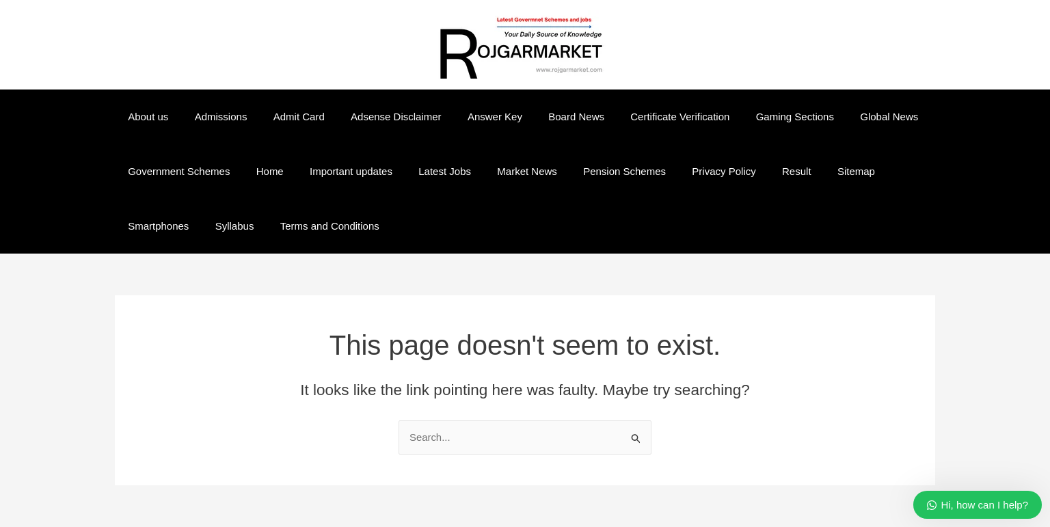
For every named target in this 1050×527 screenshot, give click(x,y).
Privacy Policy (686, 171)
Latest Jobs (425, 171)
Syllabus (144, 226)
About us (145, 116)
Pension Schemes (593, 171)
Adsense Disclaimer (376, 116)
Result (754, 171)
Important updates (336, 171)
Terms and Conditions (234, 226)
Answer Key (469, 116)
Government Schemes (176, 171)
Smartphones (877, 171)
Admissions (212, 116)
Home (261, 171)
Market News (502, 171)
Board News (545, 116)
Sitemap (807, 171)
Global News (841, 116)
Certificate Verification (642, 116)
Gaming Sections (752, 116)
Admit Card (284, 116)
